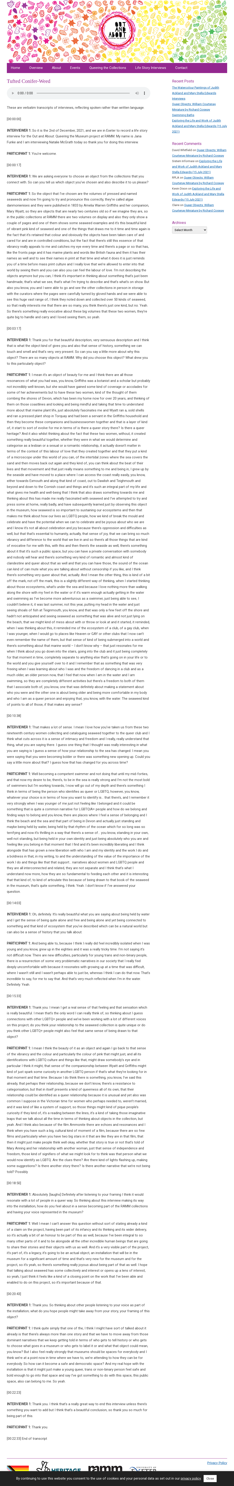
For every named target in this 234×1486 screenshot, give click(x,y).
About (56, 68)
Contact (181, 68)
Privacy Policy (217, 1463)
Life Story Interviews (150, 68)
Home (15, 68)
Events (75, 68)
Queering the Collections (107, 68)
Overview (36, 68)
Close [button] (210, 1478)
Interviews (178, 98)
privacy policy (191, 1478)
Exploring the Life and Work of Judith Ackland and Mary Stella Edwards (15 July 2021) (199, 126)
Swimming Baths (183, 115)
